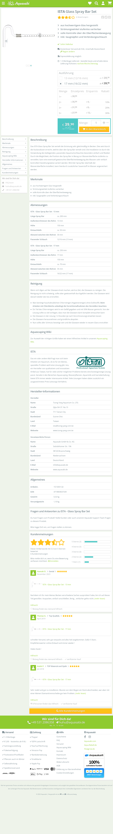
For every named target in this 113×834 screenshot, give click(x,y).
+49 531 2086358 (12, 190)
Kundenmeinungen (14, 172)
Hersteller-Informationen (14, 160)
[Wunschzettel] (90, 3)
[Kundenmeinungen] (73, 17)
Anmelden (53, 561)
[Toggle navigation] (3, 3)
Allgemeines (14, 164)
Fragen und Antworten (14, 168)
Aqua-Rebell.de (90, 745)
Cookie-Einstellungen (65, 773)
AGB (58, 765)
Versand (71, 129)
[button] (103, 3)
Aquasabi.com (90, 741)
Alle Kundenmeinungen (70, 711)
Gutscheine (61, 736)
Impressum (61, 755)
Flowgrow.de (89, 749)
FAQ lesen (10, 182)
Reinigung (14, 151)
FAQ (58, 740)
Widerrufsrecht (62, 762)
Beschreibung (14, 139)
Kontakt (59, 751)
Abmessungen (14, 147)
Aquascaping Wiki (14, 156)
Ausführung (66, 73)
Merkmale (14, 143)
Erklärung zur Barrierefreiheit (68, 769)
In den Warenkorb (94, 129)
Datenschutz (61, 758)
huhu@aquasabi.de (14, 186)
